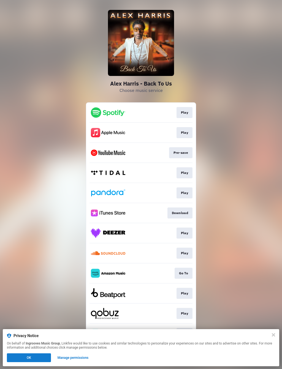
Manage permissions (73, 358)
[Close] (273, 334)
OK (29, 358)
